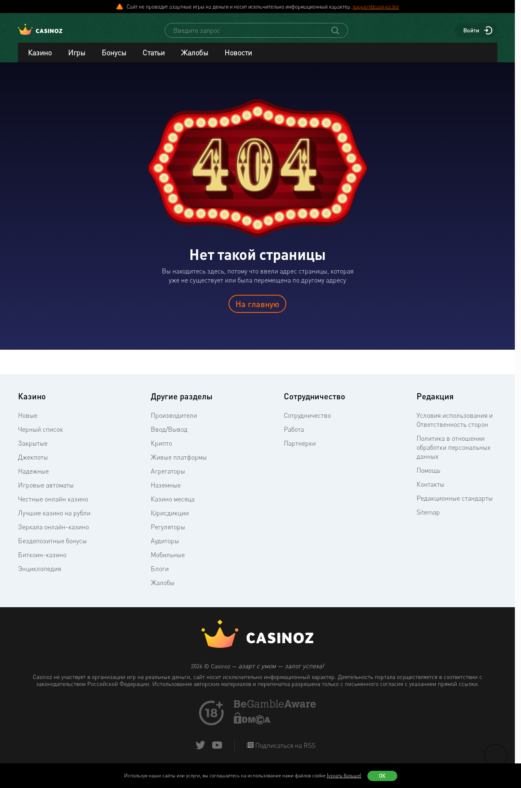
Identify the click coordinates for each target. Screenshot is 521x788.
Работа (294, 437)
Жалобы (194, 59)
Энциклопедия (39, 576)
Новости (238, 59)
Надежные (33, 478)
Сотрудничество (307, 423)
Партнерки (300, 450)
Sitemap (428, 519)
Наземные (166, 492)
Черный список (40, 437)
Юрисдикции (170, 520)
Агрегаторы (168, 478)
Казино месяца (173, 506)
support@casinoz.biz (376, 6)
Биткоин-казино (42, 562)
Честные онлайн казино (53, 506)
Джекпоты (33, 464)
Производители (174, 423)
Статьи (154, 59)
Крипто (161, 450)
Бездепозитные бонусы (52, 548)
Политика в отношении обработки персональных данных (453, 455)
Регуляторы (168, 534)
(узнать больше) (344, 775)
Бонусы (114, 59)
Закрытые (33, 450)
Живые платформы (179, 464)
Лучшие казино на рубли (54, 520)
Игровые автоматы (46, 492)
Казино (40, 59)
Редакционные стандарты (455, 505)
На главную (257, 311)
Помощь (428, 478)
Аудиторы (165, 548)
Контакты (430, 491)
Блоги (160, 576)
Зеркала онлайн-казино (53, 534)
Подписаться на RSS (284, 753)
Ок (382, 775)
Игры (76, 59)
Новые (27, 423)
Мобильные (168, 562)
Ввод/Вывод (169, 437)
